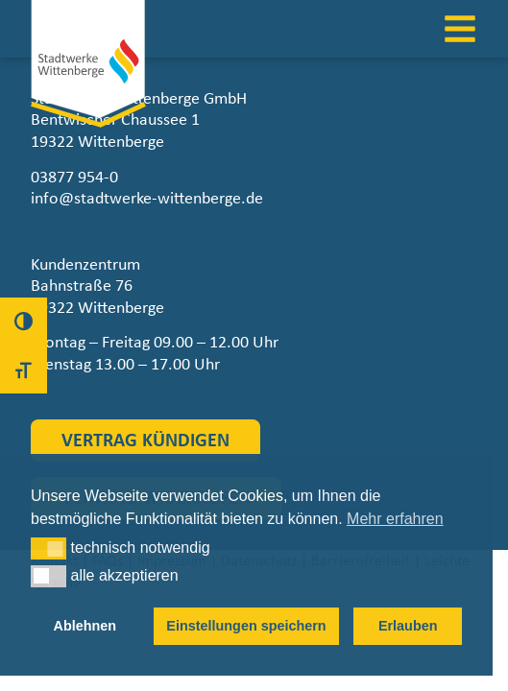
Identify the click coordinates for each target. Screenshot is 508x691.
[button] (48, 548)
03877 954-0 (74, 177)
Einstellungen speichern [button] (246, 625)
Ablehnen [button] (85, 625)
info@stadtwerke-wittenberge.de (147, 198)
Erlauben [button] (408, 625)
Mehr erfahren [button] (395, 519)
